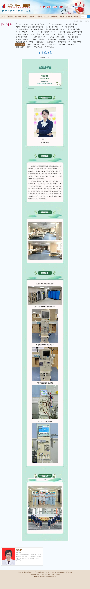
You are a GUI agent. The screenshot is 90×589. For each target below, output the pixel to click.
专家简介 (32, 16)
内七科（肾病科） (52, 27)
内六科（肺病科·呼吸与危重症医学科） (30, 27)
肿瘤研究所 (61, 34)
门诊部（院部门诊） (39, 37)
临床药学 (52, 44)
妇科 (32, 34)
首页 (3, 16)
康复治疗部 (20, 47)
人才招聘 (61, 16)
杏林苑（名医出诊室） (57, 37)
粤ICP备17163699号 (54, 574)
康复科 (25, 34)
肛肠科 (25, 39)
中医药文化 (68, 16)
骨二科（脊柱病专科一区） (25, 32)
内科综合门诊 (50, 47)
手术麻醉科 (52, 39)
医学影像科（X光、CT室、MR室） (70, 42)
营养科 (29, 47)
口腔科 (33, 39)
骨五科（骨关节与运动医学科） (71, 32)
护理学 (44, 44)
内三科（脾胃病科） (56, 24)
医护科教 (39, 16)
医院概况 (11, 16)
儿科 (38, 34)
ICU (53, 34)
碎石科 (29, 44)
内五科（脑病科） (72, 24)
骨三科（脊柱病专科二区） (47, 32)
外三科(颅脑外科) (37, 29)
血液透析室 (20, 44)
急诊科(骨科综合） (22, 37)
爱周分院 (71, 44)
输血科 (36, 44)
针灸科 (18, 34)
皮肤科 (18, 39)
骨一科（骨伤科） (74, 29)
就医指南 (18, 16)
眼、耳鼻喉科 (73, 37)
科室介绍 (25, 16)
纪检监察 (75, 16)
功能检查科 (40, 42)
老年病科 (61, 44)
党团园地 (54, 16)
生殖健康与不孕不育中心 (25, 42)
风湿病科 (61, 39)
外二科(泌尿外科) (22, 29)
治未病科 (46, 34)
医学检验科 (51, 42)
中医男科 (71, 39)
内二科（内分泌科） (38, 24)
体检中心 (41, 39)
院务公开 (47, 16)
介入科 (78, 34)
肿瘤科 (70, 34)
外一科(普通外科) (68, 27)
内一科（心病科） (22, 24)
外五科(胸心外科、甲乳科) (55, 29)
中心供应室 (38, 47)
